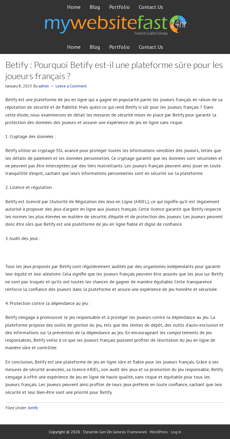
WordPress (159, 431)
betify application (22, 252)
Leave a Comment (71, 85)
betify (33, 407)
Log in (176, 431)
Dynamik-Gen (94, 431)
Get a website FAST (115, 27)
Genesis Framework (130, 431)
